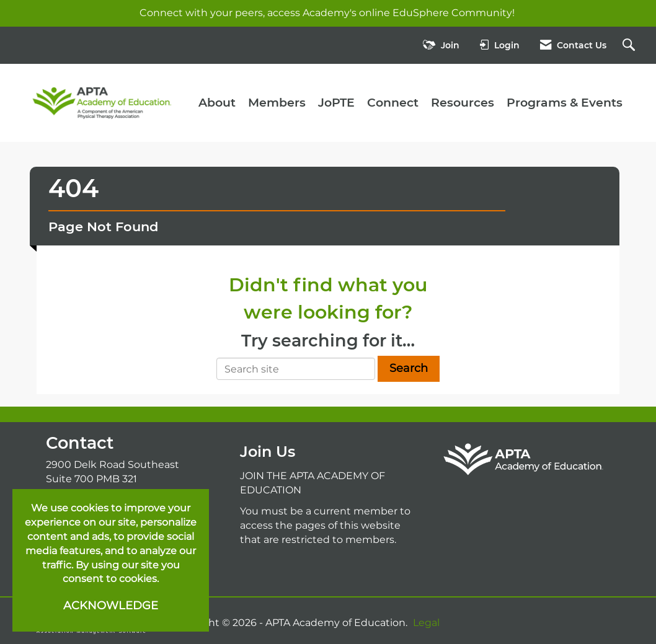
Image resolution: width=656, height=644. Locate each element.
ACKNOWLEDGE (110, 605)
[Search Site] (630, 45)
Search (408, 368)
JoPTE (336, 102)
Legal (426, 623)
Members (277, 102)
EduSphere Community (452, 13)
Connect (393, 102)
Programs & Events (565, 102)
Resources (462, 102)
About (217, 102)
